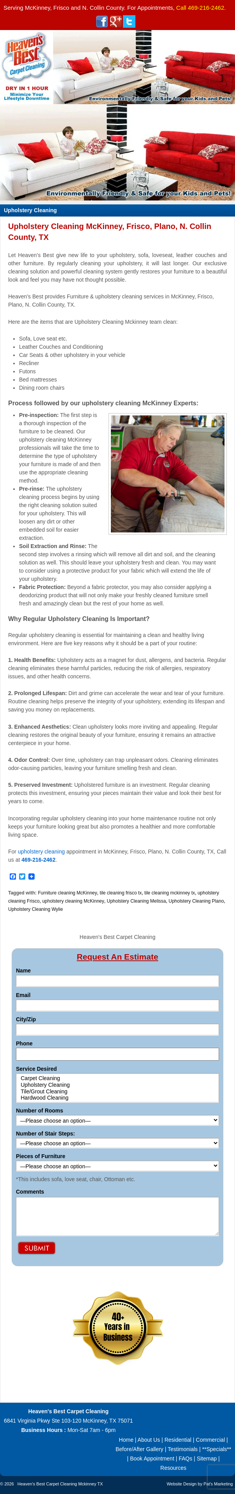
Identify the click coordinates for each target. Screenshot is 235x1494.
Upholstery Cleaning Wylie (35, 909)
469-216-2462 (206, 7)
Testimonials (183, 1449)
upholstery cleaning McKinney (73, 901)
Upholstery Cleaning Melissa (136, 901)
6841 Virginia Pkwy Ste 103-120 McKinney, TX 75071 (68, 1421)
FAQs (185, 1458)
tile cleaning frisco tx (121, 893)
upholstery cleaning (41, 851)
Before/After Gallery (139, 1449)
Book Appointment (152, 1458)
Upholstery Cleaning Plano (196, 901)
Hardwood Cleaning (118, 1098)
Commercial (210, 1440)
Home (126, 1440)
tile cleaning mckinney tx (169, 893)
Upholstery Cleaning (118, 1085)
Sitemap (207, 1458)
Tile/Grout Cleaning (118, 1091)
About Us (149, 1440)
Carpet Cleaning (118, 1078)
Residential (178, 1440)
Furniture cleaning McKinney (67, 893)
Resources (173, 1468)
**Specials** (216, 1449)
